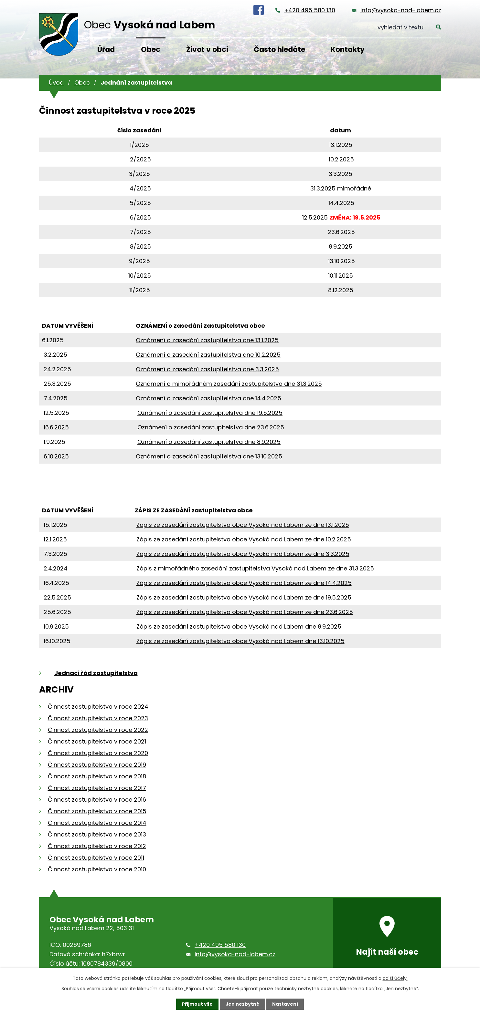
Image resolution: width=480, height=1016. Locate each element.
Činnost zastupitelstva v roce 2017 (97, 788)
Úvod (56, 82)
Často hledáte (279, 50)
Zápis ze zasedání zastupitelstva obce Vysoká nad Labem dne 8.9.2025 (238, 626)
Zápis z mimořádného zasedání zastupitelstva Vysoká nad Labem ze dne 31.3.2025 (255, 568)
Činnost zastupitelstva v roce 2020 (98, 753)
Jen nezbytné (243, 1004)
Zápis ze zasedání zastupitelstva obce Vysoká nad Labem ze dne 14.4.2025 (244, 583)
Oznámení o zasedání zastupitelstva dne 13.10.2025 (209, 456)
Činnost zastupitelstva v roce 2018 (97, 776)
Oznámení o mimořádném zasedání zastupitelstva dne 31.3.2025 (229, 384)
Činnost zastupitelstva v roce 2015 (97, 811)
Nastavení (285, 1004)
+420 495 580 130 (309, 10)
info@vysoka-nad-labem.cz (400, 10)
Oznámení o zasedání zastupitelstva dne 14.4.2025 (208, 398)
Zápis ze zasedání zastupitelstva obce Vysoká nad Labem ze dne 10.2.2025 (243, 539)
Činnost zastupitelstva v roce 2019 (97, 765)
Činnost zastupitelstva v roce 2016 (97, 799)
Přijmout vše (197, 1004)
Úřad (106, 50)
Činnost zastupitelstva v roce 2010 (97, 869)
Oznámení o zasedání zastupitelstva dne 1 (196, 340)
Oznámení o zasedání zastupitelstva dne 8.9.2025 (209, 442)
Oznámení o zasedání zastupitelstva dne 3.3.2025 (207, 369)
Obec (150, 50)
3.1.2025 (268, 340)
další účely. (395, 978)
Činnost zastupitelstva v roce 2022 (98, 730)
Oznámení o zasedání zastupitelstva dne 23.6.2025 (210, 427)
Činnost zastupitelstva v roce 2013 (97, 834)
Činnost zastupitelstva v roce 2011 (96, 858)
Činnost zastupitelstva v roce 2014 (97, 823)
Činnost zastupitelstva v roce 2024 (98, 707)
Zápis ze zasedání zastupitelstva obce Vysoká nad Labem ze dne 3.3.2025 (242, 554)
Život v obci (207, 50)
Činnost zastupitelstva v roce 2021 (97, 741)
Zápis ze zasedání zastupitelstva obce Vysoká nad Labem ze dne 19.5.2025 (243, 597)
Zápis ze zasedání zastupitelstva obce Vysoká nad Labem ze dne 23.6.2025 (244, 612)
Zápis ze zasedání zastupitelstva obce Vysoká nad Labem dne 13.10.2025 (240, 641)
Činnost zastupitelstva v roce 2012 (97, 846)
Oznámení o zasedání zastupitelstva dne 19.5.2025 (210, 413)
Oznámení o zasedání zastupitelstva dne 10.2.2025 (208, 355)
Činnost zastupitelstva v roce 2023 (98, 718)
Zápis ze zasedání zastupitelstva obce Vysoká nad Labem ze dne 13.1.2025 (242, 525)
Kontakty (348, 50)
